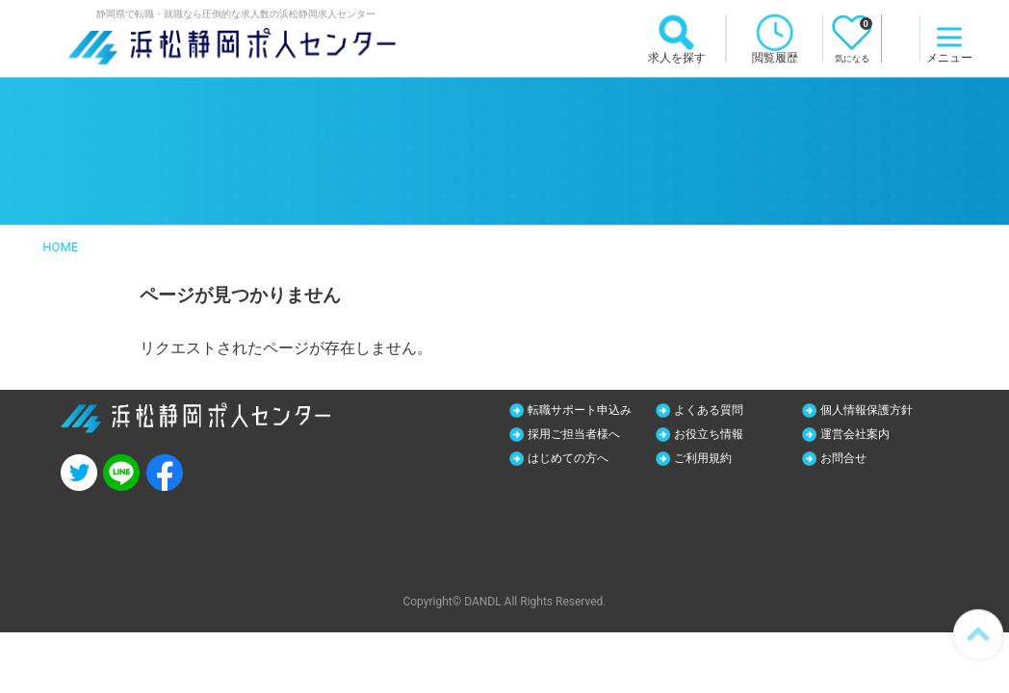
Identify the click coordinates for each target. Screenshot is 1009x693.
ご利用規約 (709, 460)
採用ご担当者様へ (583, 435)
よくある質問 (716, 410)
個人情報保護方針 (876, 410)
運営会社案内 (862, 435)
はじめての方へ (577, 460)
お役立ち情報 (716, 435)
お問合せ (849, 460)
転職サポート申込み (590, 410)
